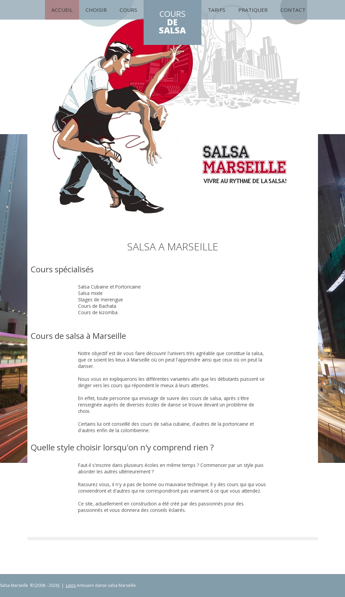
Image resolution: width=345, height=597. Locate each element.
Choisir (96, 9)
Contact (292, 9)
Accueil (62, 9)
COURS (172, 22)
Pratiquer (253, 9)
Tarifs (216, 9)
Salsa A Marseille (172, 246)
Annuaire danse (92, 585)
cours (128, 9)
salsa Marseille (122, 585)
